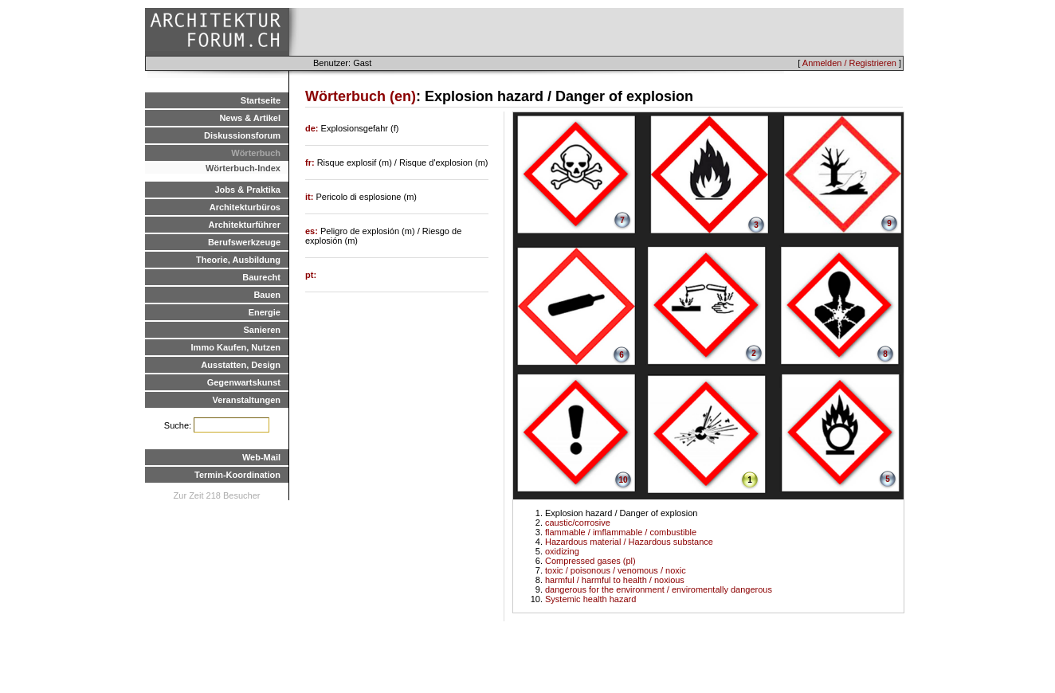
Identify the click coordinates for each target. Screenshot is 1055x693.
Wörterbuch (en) (360, 96)
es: (312, 231)
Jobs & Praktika (247, 189)
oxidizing (562, 551)
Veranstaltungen (246, 400)
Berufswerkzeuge (244, 242)
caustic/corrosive (577, 522)
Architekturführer (244, 224)
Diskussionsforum (242, 135)
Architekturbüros (245, 207)
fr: (311, 162)
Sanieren (262, 330)
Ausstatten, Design (240, 365)
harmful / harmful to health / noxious (614, 580)
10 (622, 480)
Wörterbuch (255, 153)
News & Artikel (249, 118)
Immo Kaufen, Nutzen (235, 347)
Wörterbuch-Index (243, 168)
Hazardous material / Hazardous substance (629, 541)
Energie (264, 312)
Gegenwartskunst (243, 382)
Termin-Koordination (237, 475)
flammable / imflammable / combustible (620, 532)
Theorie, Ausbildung (238, 259)
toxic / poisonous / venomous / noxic (615, 570)
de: (313, 128)
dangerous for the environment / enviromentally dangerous (658, 589)
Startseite (260, 100)
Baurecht (261, 277)
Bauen (266, 295)
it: (310, 197)
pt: (310, 275)
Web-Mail (261, 457)
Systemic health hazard (590, 599)
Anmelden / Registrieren (849, 63)
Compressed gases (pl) (590, 561)
